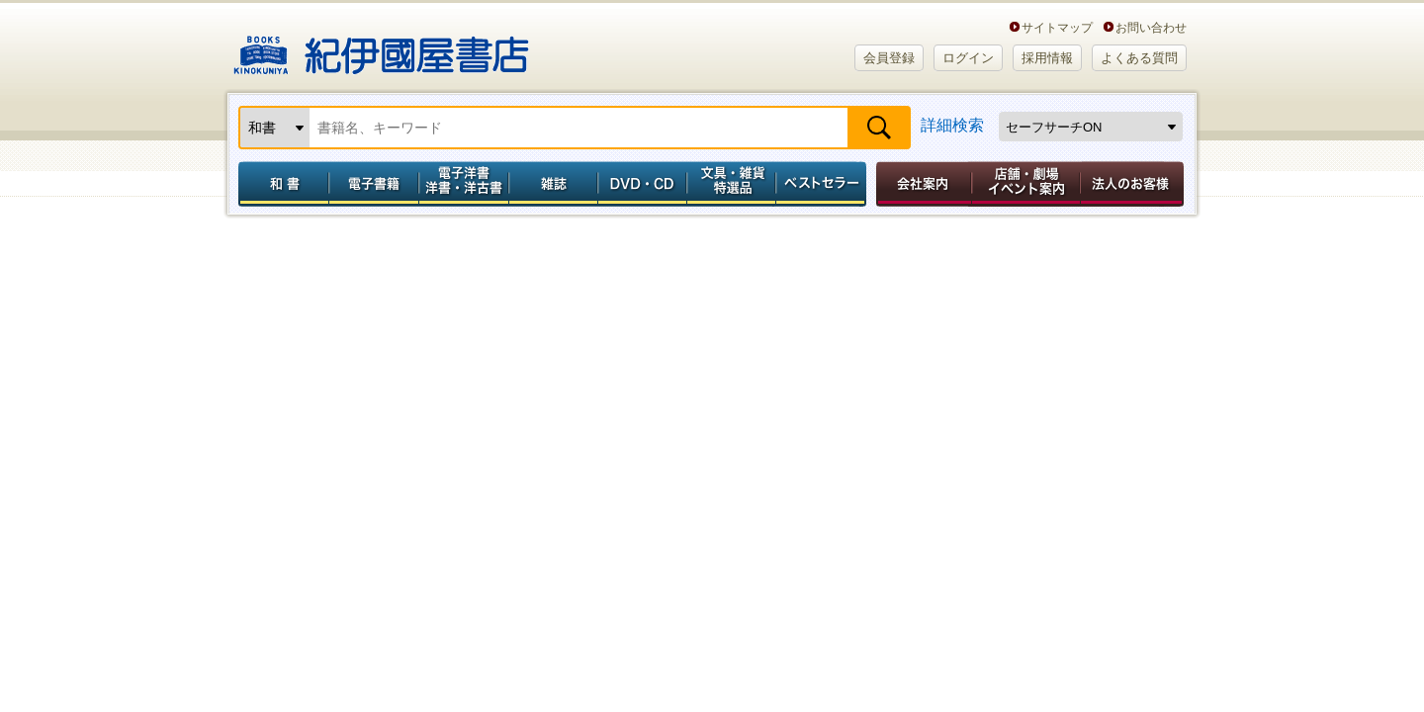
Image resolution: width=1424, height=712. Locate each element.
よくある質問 (1139, 57)
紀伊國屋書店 (381, 47)
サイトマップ (1057, 27)
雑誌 (553, 184)
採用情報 (1047, 57)
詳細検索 (952, 125)
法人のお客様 (1133, 184)
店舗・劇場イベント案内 (1026, 184)
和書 (279, 184)
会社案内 (920, 184)
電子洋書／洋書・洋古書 (463, 184)
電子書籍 (373, 184)
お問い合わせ (1151, 27)
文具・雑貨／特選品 (731, 184)
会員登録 (889, 57)
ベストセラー (823, 184)
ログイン (968, 57)
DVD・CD (642, 184)
